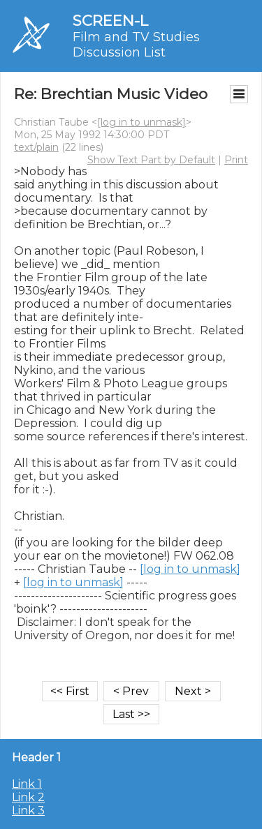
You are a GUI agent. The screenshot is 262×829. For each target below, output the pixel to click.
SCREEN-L (110, 20)
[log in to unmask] (141, 122)
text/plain (36, 147)
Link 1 (27, 784)
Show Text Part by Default (151, 160)
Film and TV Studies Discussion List (136, 44)
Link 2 (28, 797)
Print (236, 160)
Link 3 (28, 810)
